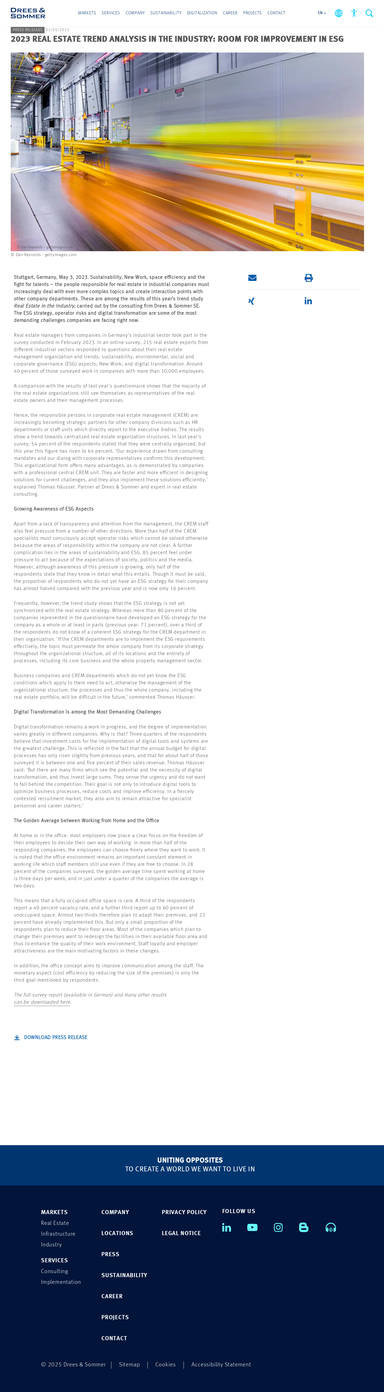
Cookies (165, 1365)
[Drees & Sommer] (28, 13)
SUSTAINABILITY (124, 1275)
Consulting (54, 1271)
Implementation (61, 1282)
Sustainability (165, 13)
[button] (268, 278)
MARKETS (54, 1212)
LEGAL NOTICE (181, 1233)
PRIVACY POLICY (184, 1212)
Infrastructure (58, 1234)
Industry (51, 1245)
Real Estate (55, 1223)
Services (111, 13)
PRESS (110, 1254)
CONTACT (114, 1339)
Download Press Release (56, 1037)
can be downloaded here (42, 1002)
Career (230, 13)
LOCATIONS (117, 1233)
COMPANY (115, 1212)
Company (135, 13)
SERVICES (54, 1261)
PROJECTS (115, 1317)
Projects (252, 13)
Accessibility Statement (221, 1365)
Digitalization (202, 13)
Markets (87, 13)
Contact (276, 13)
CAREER (112, 1296)
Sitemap (129, 1365)
